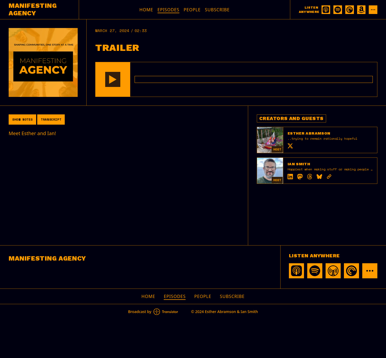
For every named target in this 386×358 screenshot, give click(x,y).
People (192, 10)
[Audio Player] (236, 79)
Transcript (51, 119)
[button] (112, 79)
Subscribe (217, 10)
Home (146, 10)
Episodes (168, 10)
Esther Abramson (309, 133)
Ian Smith (299, 164)
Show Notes (22, 119)
